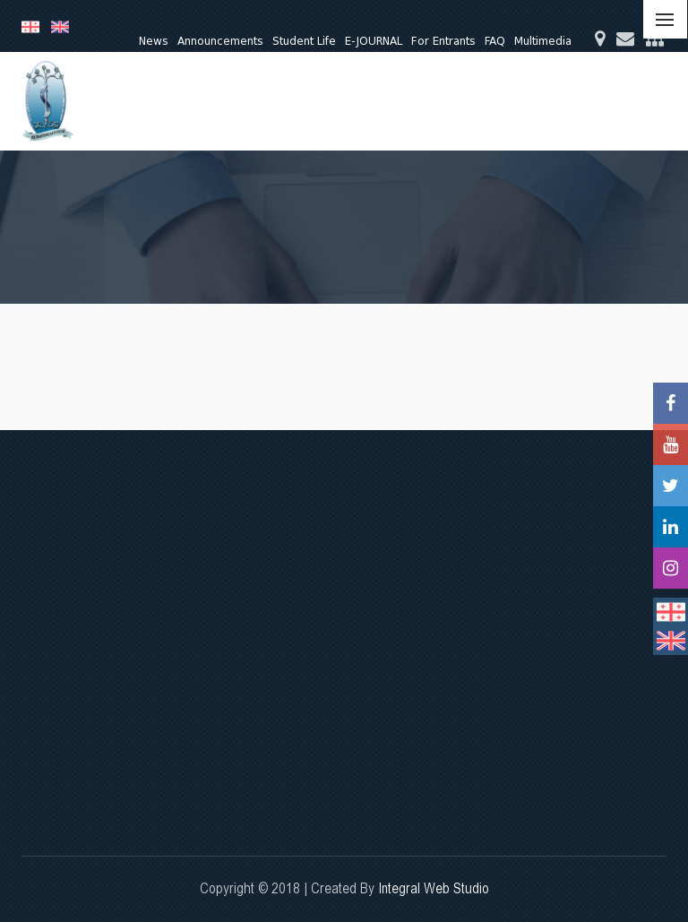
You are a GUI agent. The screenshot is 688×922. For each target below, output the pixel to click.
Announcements (220, 40)
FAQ (495, 40)
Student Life (304, 40)
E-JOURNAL (373, 40)
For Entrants (443, 40)
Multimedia (543, 40)
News (153, 40)
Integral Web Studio (433, 888)
